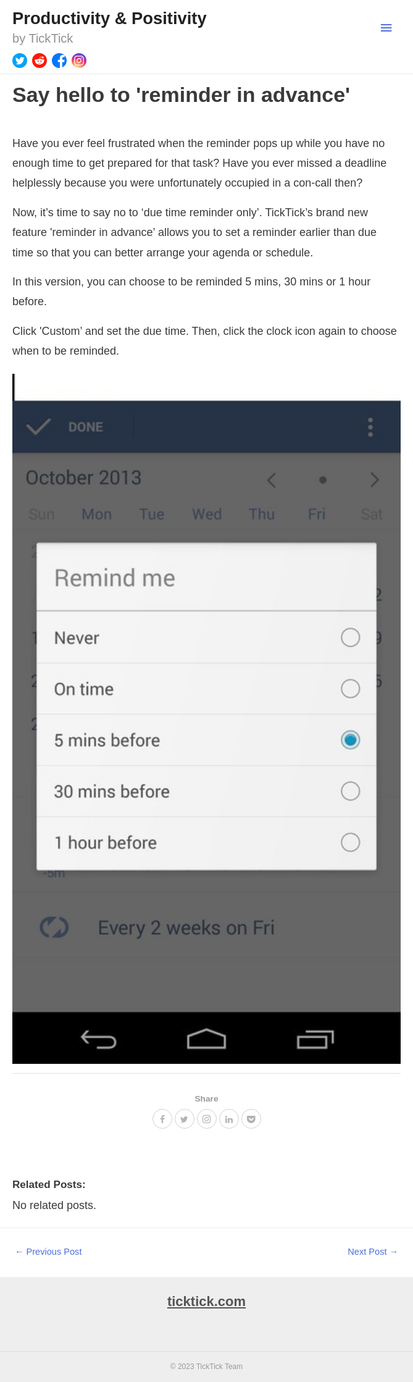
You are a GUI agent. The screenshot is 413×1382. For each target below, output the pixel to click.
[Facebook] (59, 60)
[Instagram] (79, 60)
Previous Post (48, 1252)
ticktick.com (206, 1301)
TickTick (50, 38)
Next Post (373, 1252)
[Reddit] (39, 60)
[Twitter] (19, 60)
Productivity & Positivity (109, 18)
